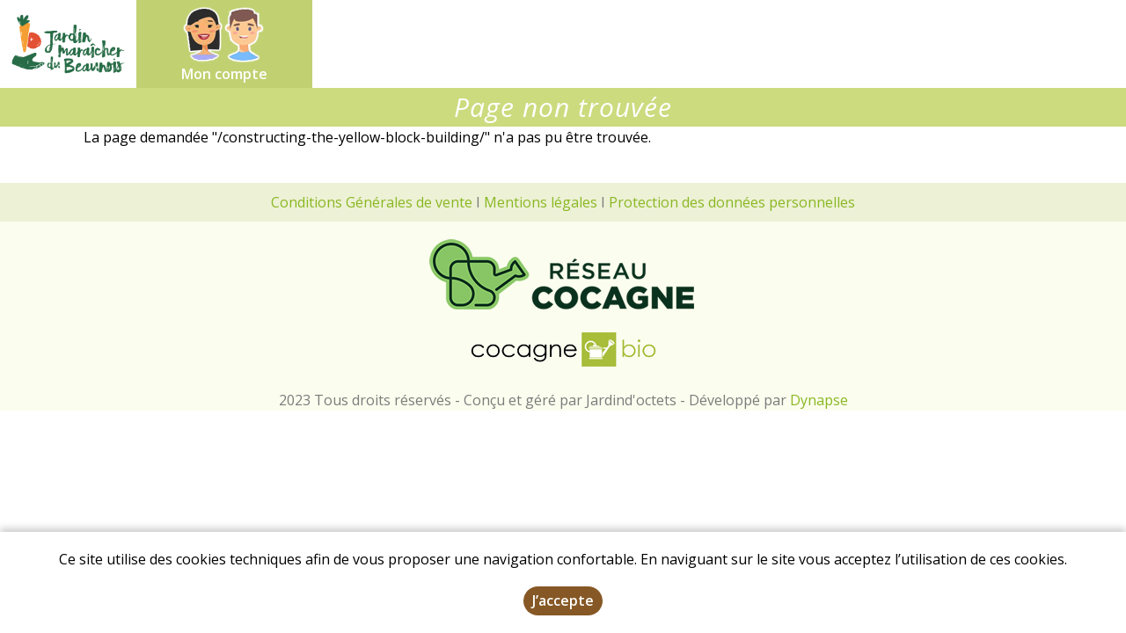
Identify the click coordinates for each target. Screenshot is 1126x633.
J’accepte (563, 601)
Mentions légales (540, 202)
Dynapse (819, 400)
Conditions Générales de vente (371, 202)
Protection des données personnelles (732, 202)
